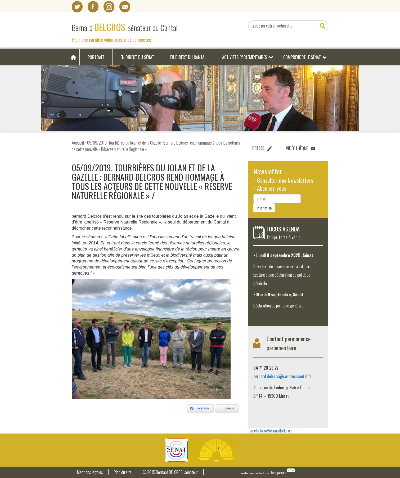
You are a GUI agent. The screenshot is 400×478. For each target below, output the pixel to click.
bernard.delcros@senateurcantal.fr (282, 376)
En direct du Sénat (137, 57)
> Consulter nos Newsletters (283, 180)
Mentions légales (90, 472)
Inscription (264, 208)
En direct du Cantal (188, 57)
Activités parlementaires (244, 57)
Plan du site (123, 472)
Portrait (96, 57)
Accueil (78, 142)
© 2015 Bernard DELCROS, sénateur (170, 472)
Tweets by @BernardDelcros (270, 430)
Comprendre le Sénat (302, 57)
